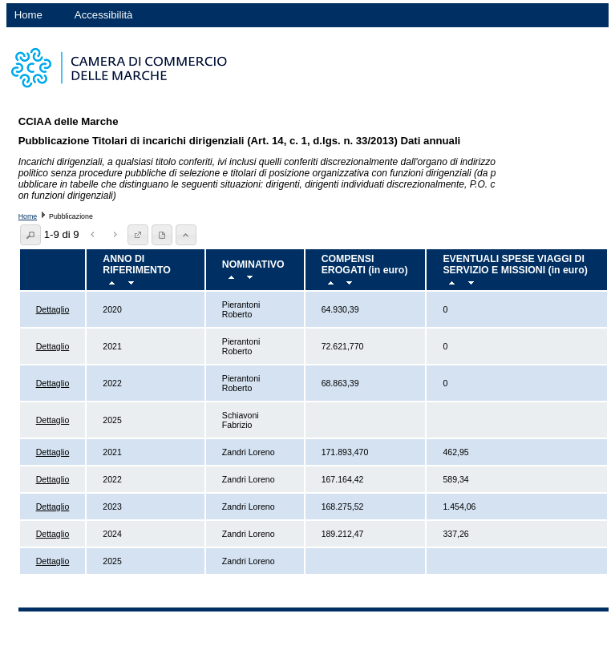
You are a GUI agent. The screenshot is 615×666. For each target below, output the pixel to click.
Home (28, 15)
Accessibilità (104, 15)
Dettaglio (53, 309)
